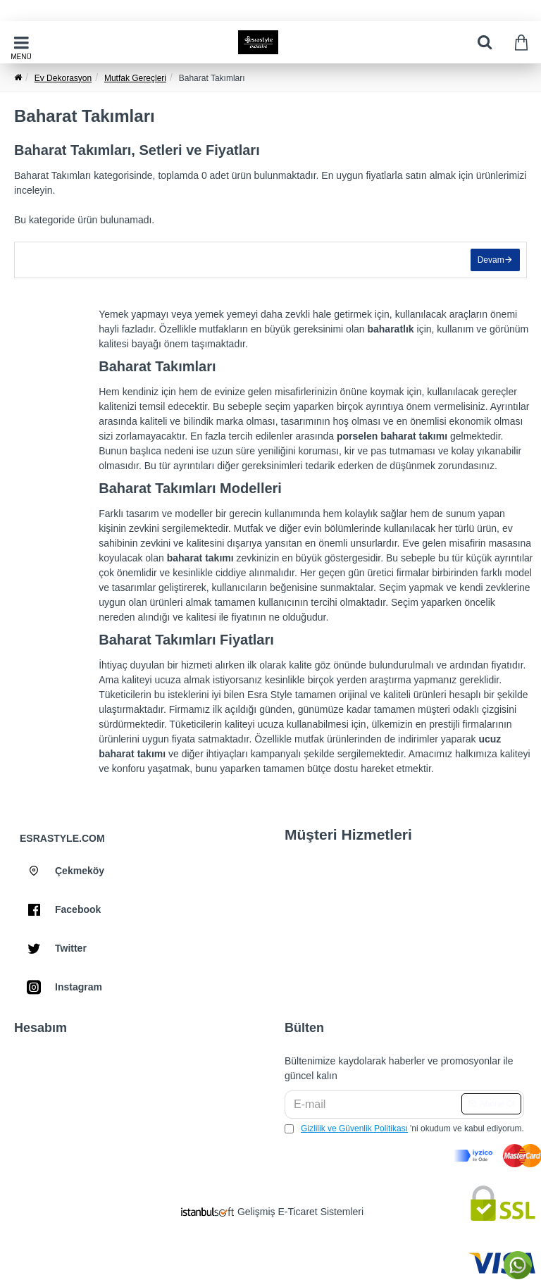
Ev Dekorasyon (63, 78)
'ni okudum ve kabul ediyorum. (404, 1128)
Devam (490, 261)
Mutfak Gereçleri (135, 78)
